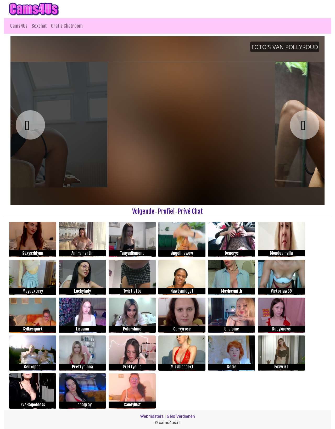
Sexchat (39, 26)
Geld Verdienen (181, 416)
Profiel (166, 211)
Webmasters (152, 416)
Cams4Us (18, 26)
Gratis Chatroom (67, 26)
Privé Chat (190, 211)
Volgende (143, 211)
